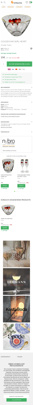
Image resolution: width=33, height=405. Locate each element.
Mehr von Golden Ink (16, 156)
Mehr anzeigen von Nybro (9, 150)
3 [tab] (17, 192)
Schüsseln (24, 109)
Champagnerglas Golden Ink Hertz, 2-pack (23, 175)
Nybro (9, 45)
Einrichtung (10, 109)
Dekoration (17, 109)
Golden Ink (6, 48)
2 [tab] (16, 192)
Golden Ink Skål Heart (6, 218)
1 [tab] (14, 192)
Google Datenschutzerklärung (22, 392)
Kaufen (5, 185)
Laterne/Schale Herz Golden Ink (6, 175)
